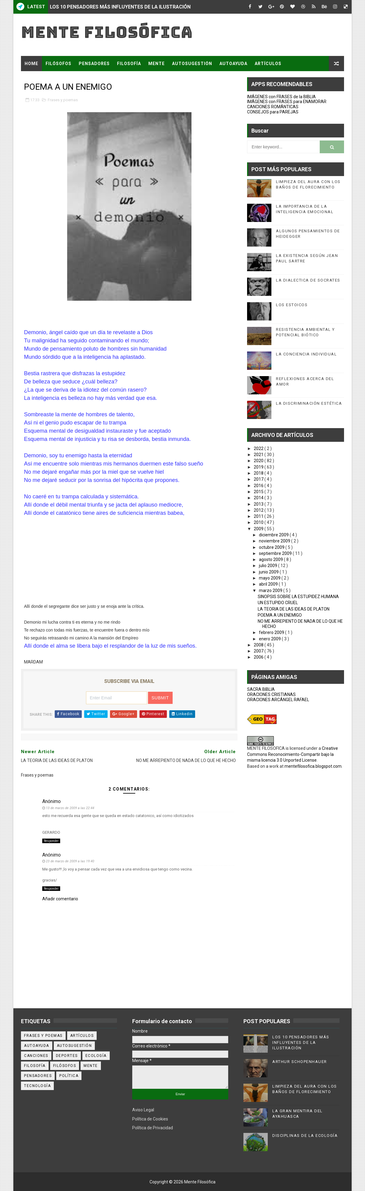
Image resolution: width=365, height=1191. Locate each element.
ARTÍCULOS (268, 63)
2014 (259, 497)
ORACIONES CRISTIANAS (271, 694)
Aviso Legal (143, 1109)
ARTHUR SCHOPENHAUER (299, 1061)
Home (31, 63)
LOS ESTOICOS (292, 305)
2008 (259, 644)
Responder (51, 841)
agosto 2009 (271, 559)
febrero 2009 (272, 632)
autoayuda (36, 1046)
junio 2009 (269, 572)
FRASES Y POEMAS (46, 78)
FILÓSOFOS (58, 63)
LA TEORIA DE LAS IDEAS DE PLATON (293, 609)
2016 (259, 485)
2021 (259, 454)
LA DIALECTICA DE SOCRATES (308, 280)
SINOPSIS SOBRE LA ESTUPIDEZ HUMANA (298, 596)
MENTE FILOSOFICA (266, 748)
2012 (259, 510)
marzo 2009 (271, 590)
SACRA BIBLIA (261, 689)
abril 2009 (269, 584)
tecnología (37, 1086)
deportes (67, 1056)
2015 (259, 491)
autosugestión (74, 1046)
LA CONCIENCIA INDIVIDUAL (306, 354)
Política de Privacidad (152, 1127)
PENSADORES (94, 63)
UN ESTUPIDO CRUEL (278, 602)
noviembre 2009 (275, 540)
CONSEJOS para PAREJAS (272, 111)
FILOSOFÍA (129, 63)
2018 (259, 473)
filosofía (35, 1066)
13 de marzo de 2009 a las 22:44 (70, 808)
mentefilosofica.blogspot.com (313, 766)
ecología (96, 1056)
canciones (36, 1056)
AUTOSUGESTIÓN (192, 63)
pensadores (38, 1076)
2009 (259, 528)
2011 (259, 516)
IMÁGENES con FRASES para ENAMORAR (286, 101)
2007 (259, 651)
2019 (259, 467)
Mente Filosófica (107, 32)
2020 (259, 460)
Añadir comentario (60, 898)
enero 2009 (270, 638)
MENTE (156, 63)
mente (91, 1066)
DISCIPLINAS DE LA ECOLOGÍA (305, 1135)
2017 (259, 479)
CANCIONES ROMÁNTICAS (272, 106)
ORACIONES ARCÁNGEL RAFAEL (278, 699)
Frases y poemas (63, 100)
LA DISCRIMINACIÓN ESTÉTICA (309, 403)
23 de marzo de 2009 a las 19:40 (70, 861)
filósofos (64, 1066)
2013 (259, 504)
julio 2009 (268, 565)
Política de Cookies (150, 1119)
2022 (259, 448)
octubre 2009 (272, 547)
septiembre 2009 (276, 553)
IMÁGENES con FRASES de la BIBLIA (281, 96)
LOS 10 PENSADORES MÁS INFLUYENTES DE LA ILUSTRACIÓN (120, 7)
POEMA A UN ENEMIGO (280, 615)
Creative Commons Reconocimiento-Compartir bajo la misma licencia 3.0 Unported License (292, 754)
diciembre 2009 (274, 534)
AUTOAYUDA (233, 63)
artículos (82, 1035)
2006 (259, 657)
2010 (259, 522)
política (68, 1076)
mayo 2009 (270, 578)
